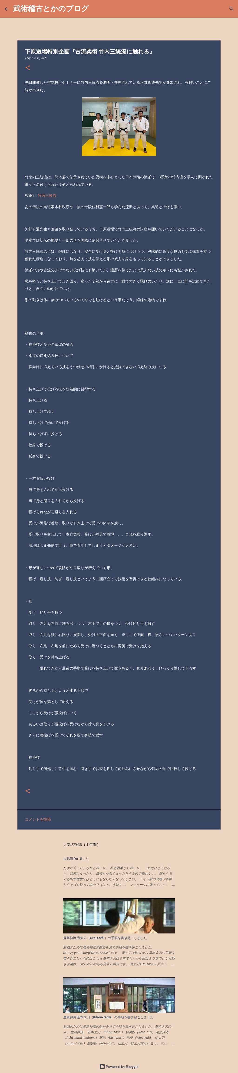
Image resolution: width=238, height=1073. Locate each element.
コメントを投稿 (38, 819)
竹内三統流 (47, 195)
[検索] (95, 8)
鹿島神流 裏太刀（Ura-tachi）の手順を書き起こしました (105, 938)
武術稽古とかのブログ (51, 8)
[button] (27, 68)
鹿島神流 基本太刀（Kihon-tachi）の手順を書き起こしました (108, 1017)
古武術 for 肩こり (76, 858)
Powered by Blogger (119, 1066)
